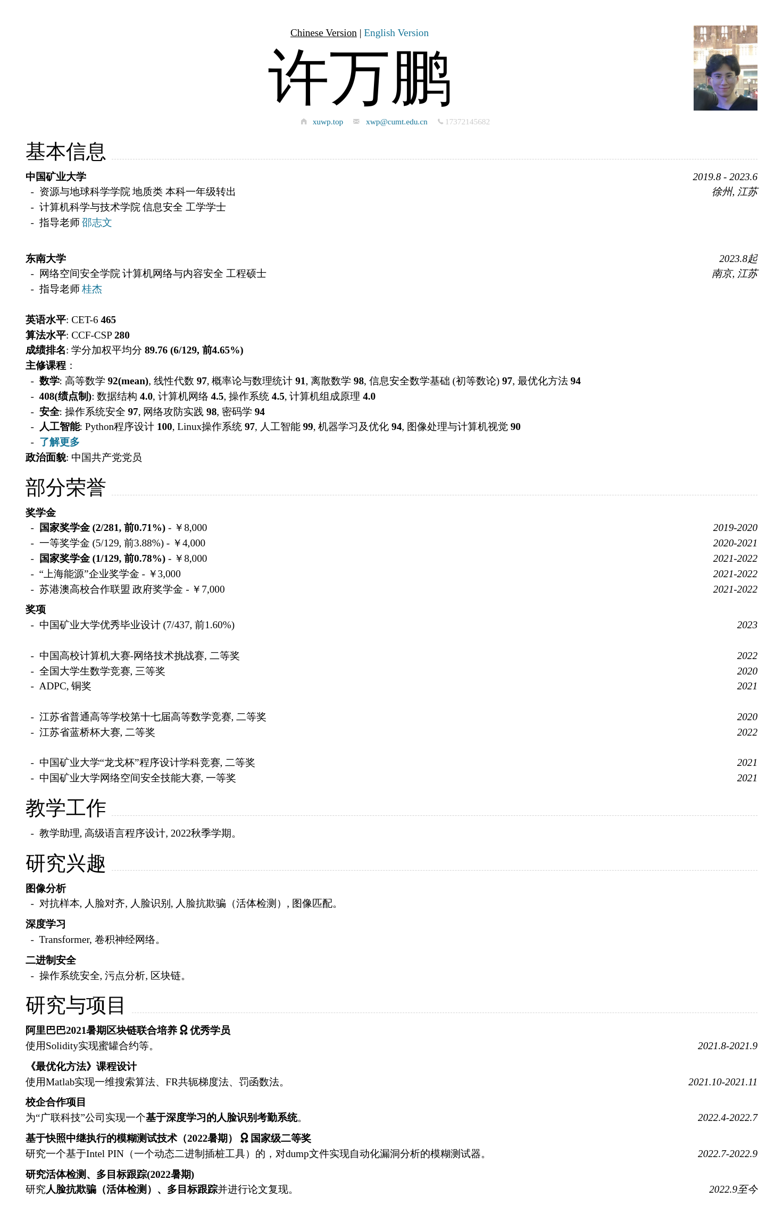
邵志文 (97, 222)
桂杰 (92, 288)
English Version (396, 32)
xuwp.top (328, 121)
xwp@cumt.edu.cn (397, 121)
